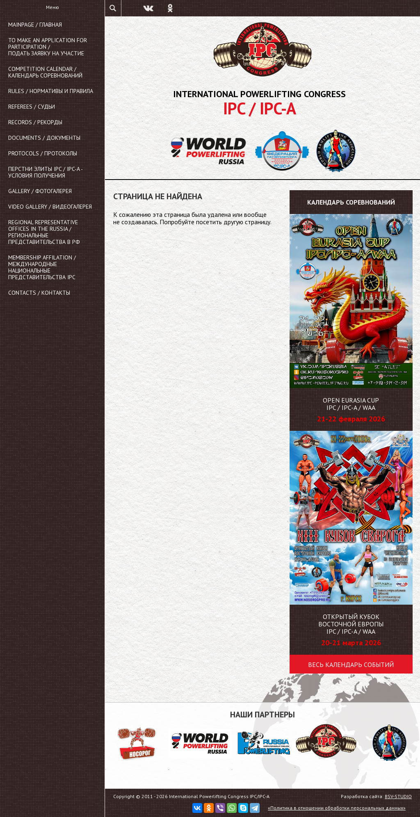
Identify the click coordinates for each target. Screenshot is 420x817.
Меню (52, 7)
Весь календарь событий (351, 664)
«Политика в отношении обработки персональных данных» (337, 808)
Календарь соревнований (351, 202)
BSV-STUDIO (398, 796)
